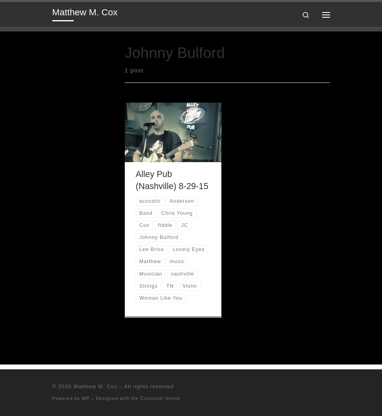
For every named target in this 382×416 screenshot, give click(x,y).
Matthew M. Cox (96, 386)
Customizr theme (160, 398)
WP (86, 398)
